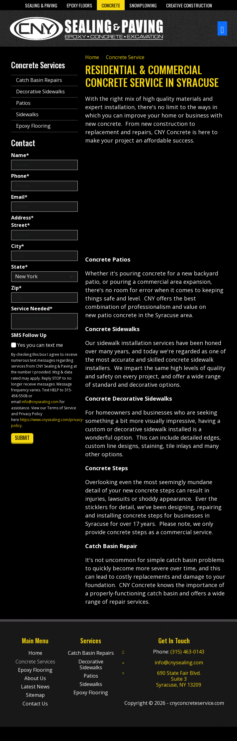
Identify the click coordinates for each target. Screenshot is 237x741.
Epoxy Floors (79, 5)
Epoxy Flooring (33, 125)
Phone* (20, 176)
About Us (35, 678)
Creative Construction (189, 5)
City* (17, 246)
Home (35, 652)
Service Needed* (31, 309)
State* (19, 267)
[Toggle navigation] (222, 28)
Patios (23, 103)
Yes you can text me (37, 345)
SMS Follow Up (29, 335)
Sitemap (35, 695)
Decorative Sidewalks (40, 91)
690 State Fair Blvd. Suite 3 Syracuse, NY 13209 (178, 679)
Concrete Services (35, 661)
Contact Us (35, 703)
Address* (22, 218)
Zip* (16, 288)
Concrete (111, 5)
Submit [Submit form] (22, 437)
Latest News (35, 686)
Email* (19, 197)
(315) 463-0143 (187, 651)
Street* (20, 225)
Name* (20, 155)
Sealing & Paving (41, 5)
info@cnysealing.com (40, 401)
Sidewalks (27, 114)
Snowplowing (143, 5)
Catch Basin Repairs (39, 80)
